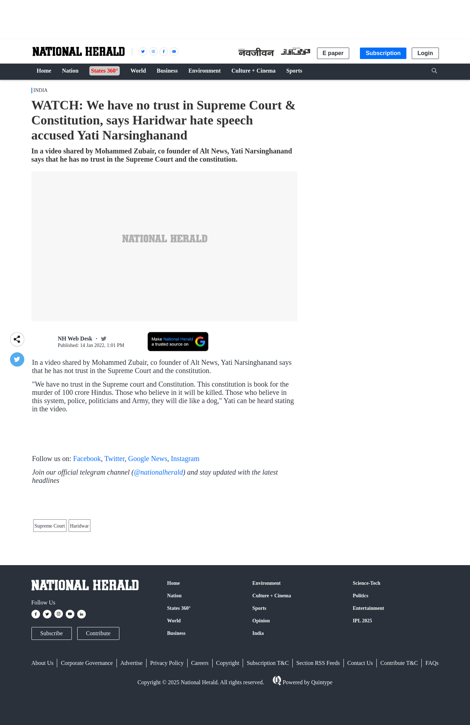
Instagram (185, 492)
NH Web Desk (75, 338)
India (41, 90)
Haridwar (79, 600)
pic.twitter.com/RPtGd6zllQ (174, 442)
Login (425, 53)
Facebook (87, 492)
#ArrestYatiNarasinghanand (109, 442)
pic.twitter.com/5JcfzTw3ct (184, 472)
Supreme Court (50, 600)
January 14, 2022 (136, 449)
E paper (333, 53)
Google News (147, 492)
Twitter (114, 492)
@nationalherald (158, 506)
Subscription (383, 53)
